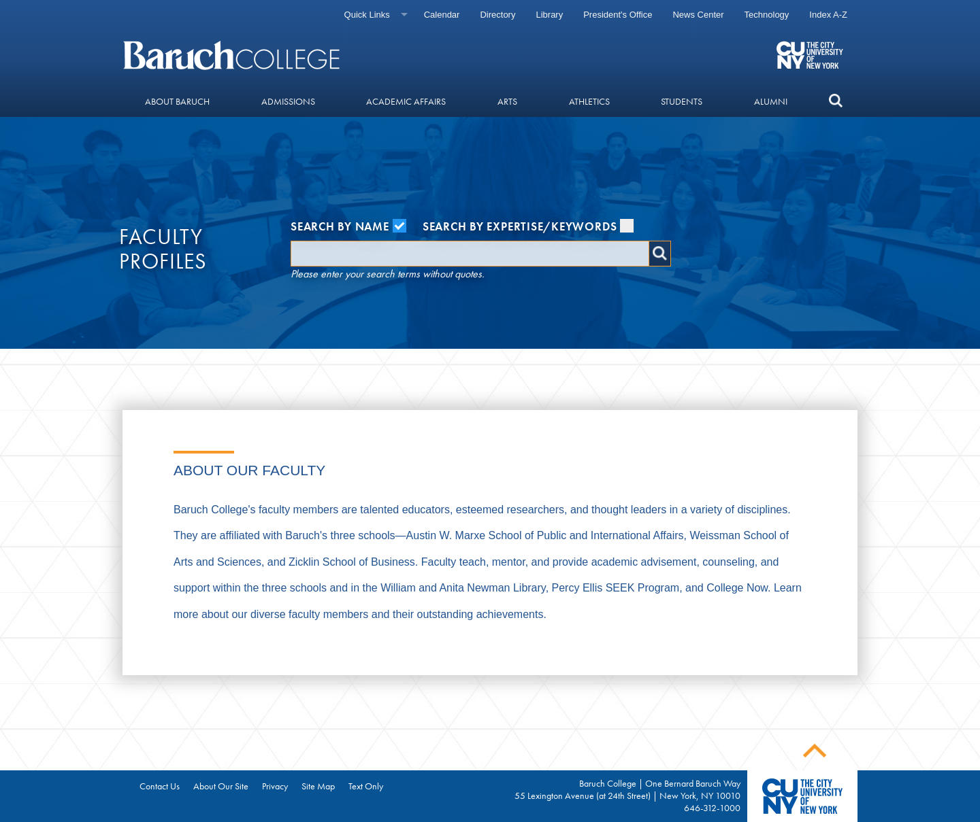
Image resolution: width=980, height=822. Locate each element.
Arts (507, 101)
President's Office (617, 15)
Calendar (442, 15)
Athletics (589, 101)
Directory (497, 15)
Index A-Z (828, 15)
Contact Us (160, 786)
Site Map (318, 786)
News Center (697, 15)
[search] (835, 100)
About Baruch (177, 101)
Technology (767, 15)
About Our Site (220, 786)
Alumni (770, 101)
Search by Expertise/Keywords (528, 226)
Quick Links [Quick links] (367, 15)
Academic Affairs (406, 101)
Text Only (365, 786)
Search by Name (348, 226)
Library (549, 15)
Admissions (288, 101)
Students (681, 101)
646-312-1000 (712, 808)
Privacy (275, 786)
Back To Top (814, 751)
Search (660, 254)
